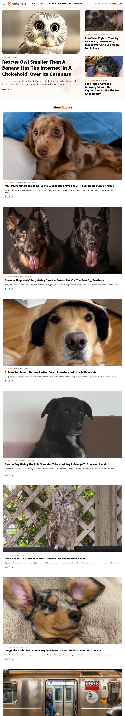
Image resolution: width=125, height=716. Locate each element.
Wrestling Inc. (105, 700)
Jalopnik (26, 700)
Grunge (46, 700)
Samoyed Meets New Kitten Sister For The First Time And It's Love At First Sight (21, 457)
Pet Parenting (76, 3)
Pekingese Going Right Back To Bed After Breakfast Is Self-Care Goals (19, 519)
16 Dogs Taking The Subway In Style (17, 264)
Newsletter (116, 4)
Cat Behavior (91, 325)
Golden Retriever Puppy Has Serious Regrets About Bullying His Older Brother (61, 395)
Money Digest (68, 700)
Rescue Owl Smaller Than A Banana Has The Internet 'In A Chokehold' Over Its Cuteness (37, 68)
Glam (40, 700)
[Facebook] (95, 4)
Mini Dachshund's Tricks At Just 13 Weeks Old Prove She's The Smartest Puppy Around (21, 145)
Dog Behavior (9, 198)
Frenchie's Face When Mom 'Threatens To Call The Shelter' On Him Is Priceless (102, 580)
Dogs (34, 3)
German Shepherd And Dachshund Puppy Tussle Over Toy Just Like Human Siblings (20, 580)
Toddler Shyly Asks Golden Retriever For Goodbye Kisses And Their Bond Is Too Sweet (102, 457)
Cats (41, 3)
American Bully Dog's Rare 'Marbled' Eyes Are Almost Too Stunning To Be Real (102, 268)
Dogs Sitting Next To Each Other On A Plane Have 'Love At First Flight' (103, 393)
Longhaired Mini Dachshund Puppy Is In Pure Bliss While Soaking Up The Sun (102, 206)
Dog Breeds (50, 136)
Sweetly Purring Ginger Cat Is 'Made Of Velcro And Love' (60, 517)
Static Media (50, 692)
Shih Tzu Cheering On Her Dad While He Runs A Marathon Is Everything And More (21, 395)
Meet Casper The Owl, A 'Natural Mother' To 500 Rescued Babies (61, 204)
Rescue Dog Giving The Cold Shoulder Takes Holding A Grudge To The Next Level (20, 206)
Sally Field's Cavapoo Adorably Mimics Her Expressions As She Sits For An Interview (102, 88)
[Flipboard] (102, 4)
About (49, 687)
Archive (58, 687)
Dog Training (9, 136)
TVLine (33, 700)
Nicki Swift (79, 700)
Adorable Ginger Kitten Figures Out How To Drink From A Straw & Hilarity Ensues (103, 333)
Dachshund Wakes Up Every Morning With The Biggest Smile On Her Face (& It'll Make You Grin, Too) (61, 270)
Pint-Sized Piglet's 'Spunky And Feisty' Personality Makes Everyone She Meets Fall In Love (102, 43)
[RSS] (106, 4)
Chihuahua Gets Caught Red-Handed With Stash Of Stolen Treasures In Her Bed (61, 642)
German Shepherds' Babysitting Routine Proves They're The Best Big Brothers (61, 145)
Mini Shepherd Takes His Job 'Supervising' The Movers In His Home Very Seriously (103, 519)
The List (88, 700)
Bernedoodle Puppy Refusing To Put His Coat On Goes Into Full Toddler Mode (21, 333)
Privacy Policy (72, 687)
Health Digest (56, 700)
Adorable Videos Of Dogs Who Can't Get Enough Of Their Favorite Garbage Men (62, 457)
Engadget (18, 700)
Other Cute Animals (56, 3)
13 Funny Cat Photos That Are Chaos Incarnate (103, 638)
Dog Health (91, 259)
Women (95, 700)
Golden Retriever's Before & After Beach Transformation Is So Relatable (100, 145)
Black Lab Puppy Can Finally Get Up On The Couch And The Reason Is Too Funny (62, 333)
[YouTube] (99, 4)
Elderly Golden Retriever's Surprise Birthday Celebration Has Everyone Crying (21, 642)
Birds (4, 57)
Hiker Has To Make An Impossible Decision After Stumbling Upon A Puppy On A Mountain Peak (62, 580)
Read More (6, 89)
